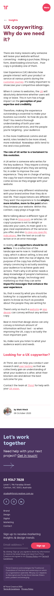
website (34, 309)
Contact (7, 526)
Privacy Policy (32, 556)
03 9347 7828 (13, 480)
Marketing (8, 522)
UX (41, 91)
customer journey (13, 82)
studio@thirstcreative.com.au (18, 493)
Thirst (31, 385)
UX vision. (14, 388)
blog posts (24, 219)
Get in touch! (27, 456)
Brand (6, 510)
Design (6, 514)
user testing (26, 366)
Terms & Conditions (11, 589)
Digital (6, 518)
